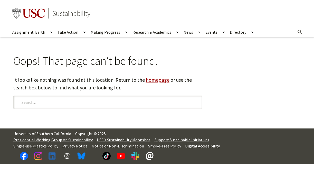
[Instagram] (38, 156)
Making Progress (105, 32)
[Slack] (135, 156)
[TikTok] (106, 156)
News (188, 32)
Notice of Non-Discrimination (118, 146)
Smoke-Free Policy (164, 146)
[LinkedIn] (52, 156)
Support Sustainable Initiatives (182, 139)
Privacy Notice (75, 146)
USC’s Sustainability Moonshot (123, 139)
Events (211, 32)
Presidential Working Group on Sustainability (53, 139)
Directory (238, 32)
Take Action (68, 32)
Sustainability (71, 13)
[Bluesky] (81, 156)
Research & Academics (151, 32)
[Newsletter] (150, 156)
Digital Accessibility (202, 146)
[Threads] (67, 156)
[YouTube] (121, 156)
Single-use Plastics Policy (35, 146)
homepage (157, 80)
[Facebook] (24, 156)
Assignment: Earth (28, 32)
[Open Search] (300, 32)
